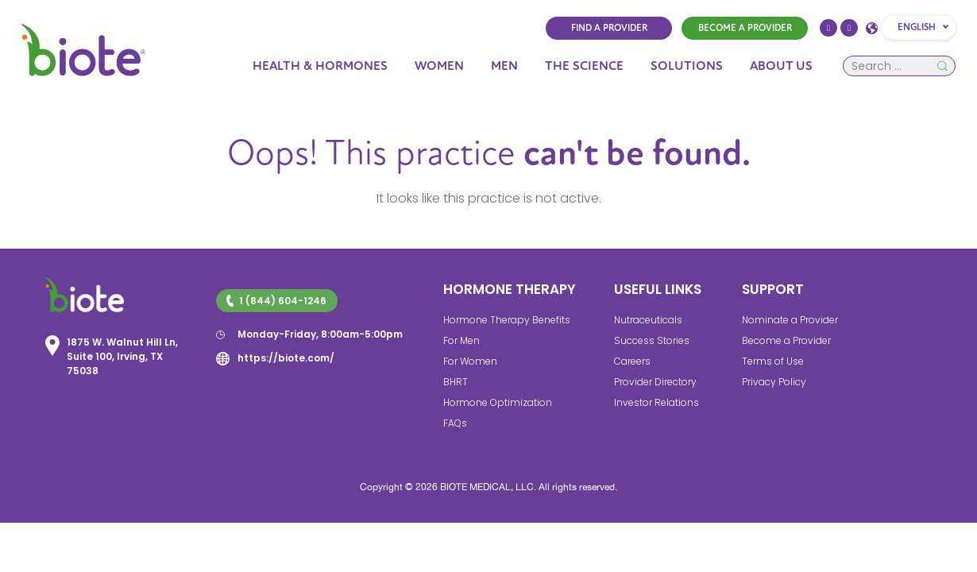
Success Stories (651, 340)
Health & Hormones (320, 66)
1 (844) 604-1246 (276, 300)
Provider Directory (655, 381)
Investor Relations (656, 402)
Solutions (687, 66)
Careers (632, 361)
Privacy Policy (774, 381)
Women (439, 66)
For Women (470, 361)
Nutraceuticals (648, 320)
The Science (584, 66)
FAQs (455, 423)
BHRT (455, 381)
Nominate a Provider (790, 320)
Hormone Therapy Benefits (506, 320)
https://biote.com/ (285, 358)
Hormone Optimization (497, 402)
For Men (461, 340)
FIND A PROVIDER (609, 28)
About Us (781, 66)
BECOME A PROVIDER (745, 28)
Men (504, 66)
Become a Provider (786, 340)
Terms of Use (773, 361)
